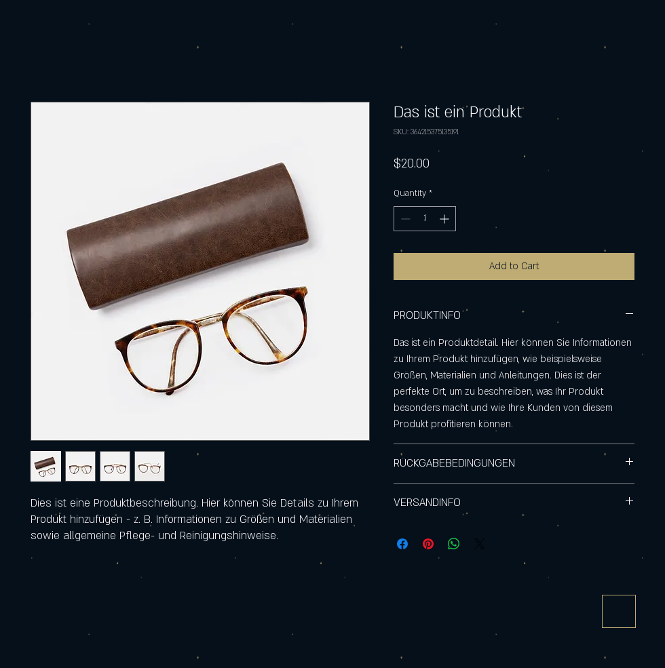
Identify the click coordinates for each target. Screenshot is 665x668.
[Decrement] (404, 219)
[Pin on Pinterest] (428, 544)
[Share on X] (480, 544)
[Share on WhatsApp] (454, 544)
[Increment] (445, 219)
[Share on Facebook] (402, 544)
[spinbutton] (425, 219)
